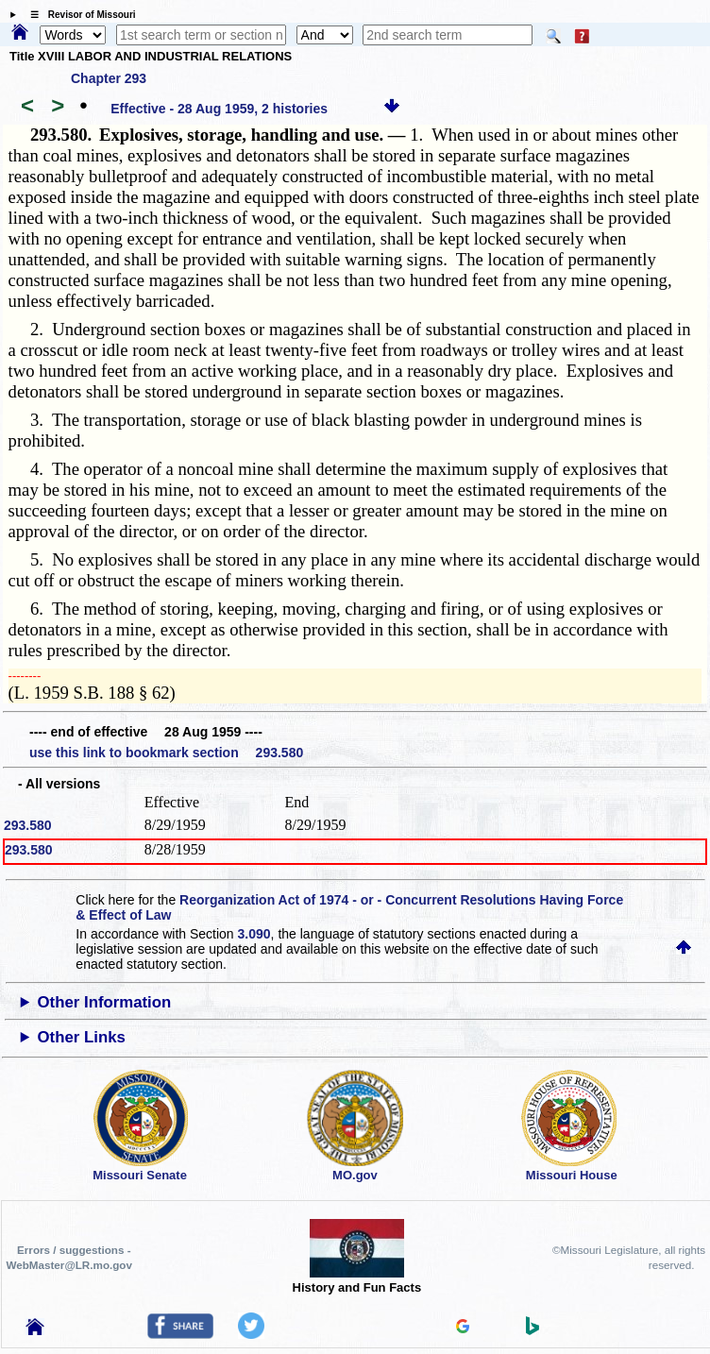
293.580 (28, 825)
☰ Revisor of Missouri (78, 14)
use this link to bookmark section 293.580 (166, 752)
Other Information (105, 1002)
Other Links (82, 1037)
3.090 (254, 933)
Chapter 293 (108, 78)
